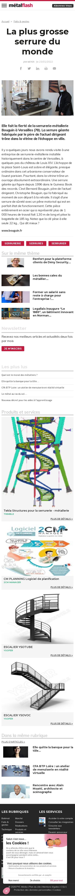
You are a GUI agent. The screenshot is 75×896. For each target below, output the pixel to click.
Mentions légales (50, 887)
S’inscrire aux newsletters (55, 827)
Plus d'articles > (13, 741)
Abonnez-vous (63, 5)
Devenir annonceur (57, 832)
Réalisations (21, 825)
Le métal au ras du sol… (14, 393)
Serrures (36, 243)
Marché (19, 818)
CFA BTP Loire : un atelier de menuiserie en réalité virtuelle (33, 387)
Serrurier (59, 243)
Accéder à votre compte (60, 818)
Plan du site (35, 887)
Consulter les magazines (60, 822)
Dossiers (19, 822)
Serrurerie (13, 243)
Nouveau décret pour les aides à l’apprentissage (27, 400)
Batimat (6, 818)
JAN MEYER (28, 62)
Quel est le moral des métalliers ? (20, 374)
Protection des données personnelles (32, 890)
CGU (63, 887)
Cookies (57, 890)
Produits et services (20, 831)
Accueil (5, 21)
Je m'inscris (13, 348)
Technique (7, 829)
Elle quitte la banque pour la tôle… (20, 381)
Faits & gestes (21, 21)
